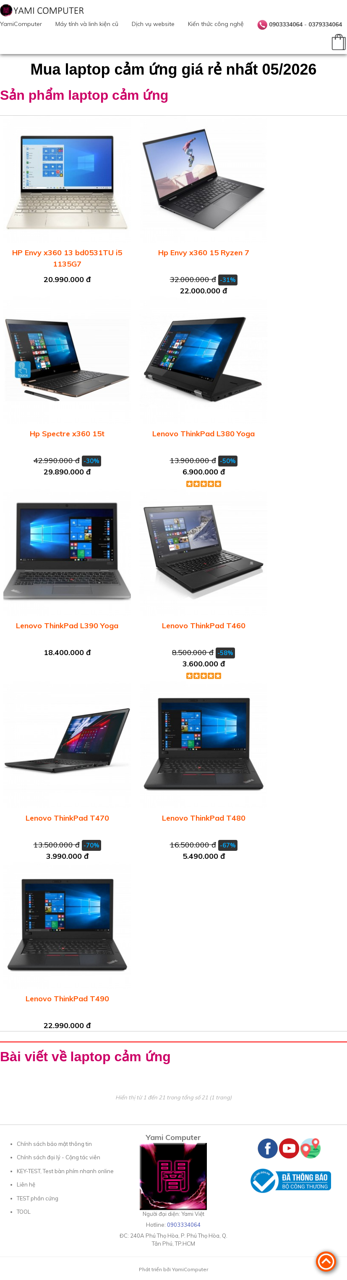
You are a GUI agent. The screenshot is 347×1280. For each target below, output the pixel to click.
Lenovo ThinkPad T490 (67, 998)
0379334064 (325, 24)
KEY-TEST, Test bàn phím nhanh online (65, 1171)
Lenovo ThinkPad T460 (203, 625)
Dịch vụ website (153, 24)
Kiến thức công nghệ (216, 24)
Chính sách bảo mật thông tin (54, 1143)
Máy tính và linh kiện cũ (86, 24)
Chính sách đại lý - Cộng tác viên (58, 1157)
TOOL (24, 1211)
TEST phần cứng (37, 1198)
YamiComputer (21, 24)
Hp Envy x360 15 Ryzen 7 (203, 252)
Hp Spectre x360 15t (67, 433)
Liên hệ (26, 1184)
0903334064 (286, 24)
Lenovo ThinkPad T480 (203, 818)
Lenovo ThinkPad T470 (67, 818)
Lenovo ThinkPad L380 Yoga (203, 433)
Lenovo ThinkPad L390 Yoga (67, 625)
